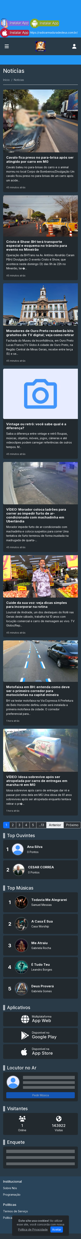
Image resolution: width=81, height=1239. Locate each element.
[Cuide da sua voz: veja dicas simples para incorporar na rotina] (40, 596)
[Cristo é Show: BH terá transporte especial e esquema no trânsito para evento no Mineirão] (40, 237)
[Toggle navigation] (6, 46)
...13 (41, 825)
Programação (11, 1194)
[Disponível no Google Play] (40, 1035)
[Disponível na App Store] (40, 1051)
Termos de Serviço (15, 1211)
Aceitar (56, 1229)
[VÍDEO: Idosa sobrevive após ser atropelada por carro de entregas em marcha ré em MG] (40, 772)
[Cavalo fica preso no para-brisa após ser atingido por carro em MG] (40, 141)
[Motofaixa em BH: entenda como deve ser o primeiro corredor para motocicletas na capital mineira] (40, 683)
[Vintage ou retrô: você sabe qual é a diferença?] (40, 414)
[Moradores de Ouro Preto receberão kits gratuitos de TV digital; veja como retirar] (40, 324)
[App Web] (40, 1019)
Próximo (72, 825)
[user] (74, 46)
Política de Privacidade (33, 1229)
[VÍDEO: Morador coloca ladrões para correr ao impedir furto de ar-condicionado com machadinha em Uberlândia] (40, 507)
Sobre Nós (10, 1188)
